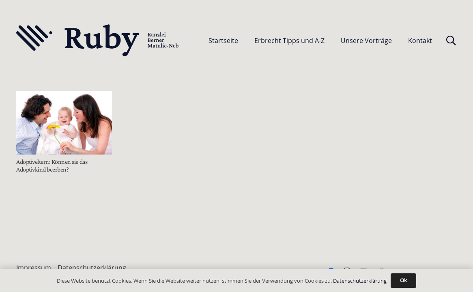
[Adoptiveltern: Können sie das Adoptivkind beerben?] (64, 123)
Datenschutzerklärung (92, 267)
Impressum (33, 267)
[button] (451, 40)
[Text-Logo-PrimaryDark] (97, 40)
